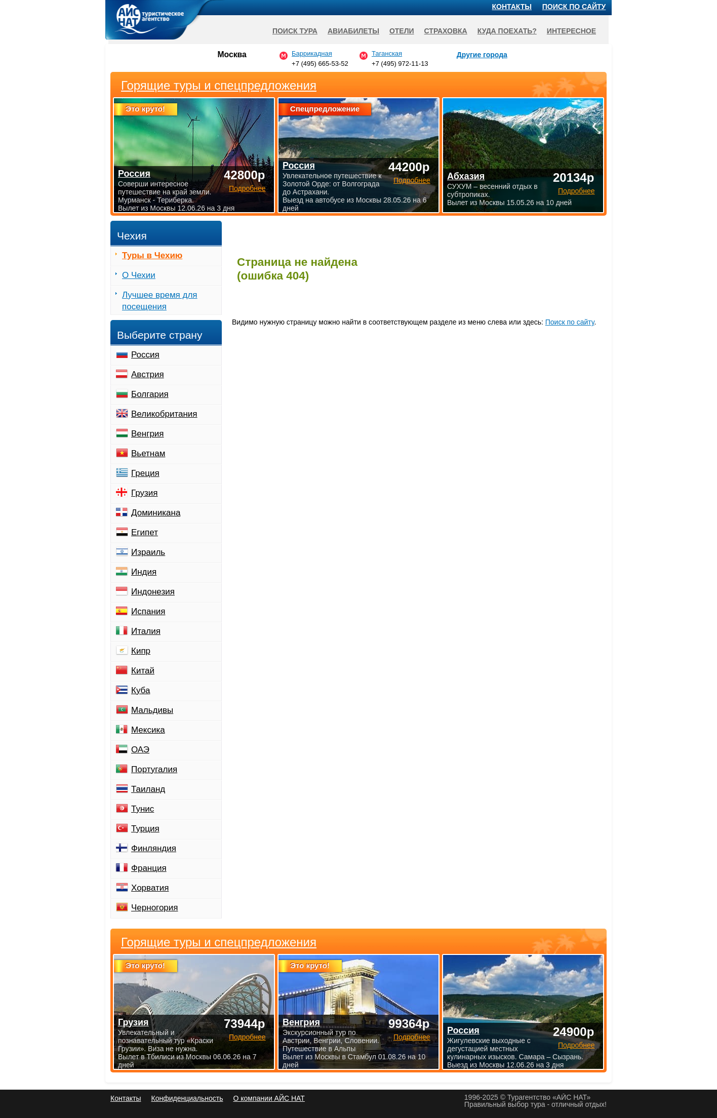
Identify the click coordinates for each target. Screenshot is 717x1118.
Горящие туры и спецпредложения (218, 942)
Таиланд (148, 789)
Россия (145, 355)
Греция (145, 473)
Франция (149, 868)
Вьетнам (148, 453)
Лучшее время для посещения (159, 300)
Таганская (387, 53)
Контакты (512, 7)
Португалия (154, 769)
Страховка (445, 31)
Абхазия (466, 176)
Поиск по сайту (569, 322)
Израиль (148, 552)
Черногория (154, 907)
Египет (144, 532)
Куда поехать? (507, 31)
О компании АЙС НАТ (269, 1098)
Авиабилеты (353, 31)
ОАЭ (140, 749)
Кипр (140, 651)
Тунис (142, 809)
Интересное (571, 31)
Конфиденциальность (187, 1098)
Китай (142, 670)
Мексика (148, 730)
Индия (143, 572)
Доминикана (155, 512)
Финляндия (153, 848)
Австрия (147, 374)
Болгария (150, 394)
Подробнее (247, 1037)
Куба (140, 690)
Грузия (144, 493)
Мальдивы (152, 710)
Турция (145, 828)
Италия (146, 631)
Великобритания (164, 414)
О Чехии (138, 275)
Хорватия (150, 888)
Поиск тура (294, 31)
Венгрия (147, 433)
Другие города (482, 55)
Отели (401, 31)
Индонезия (153, 591)
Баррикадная (312, 53)
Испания (148, 611)
